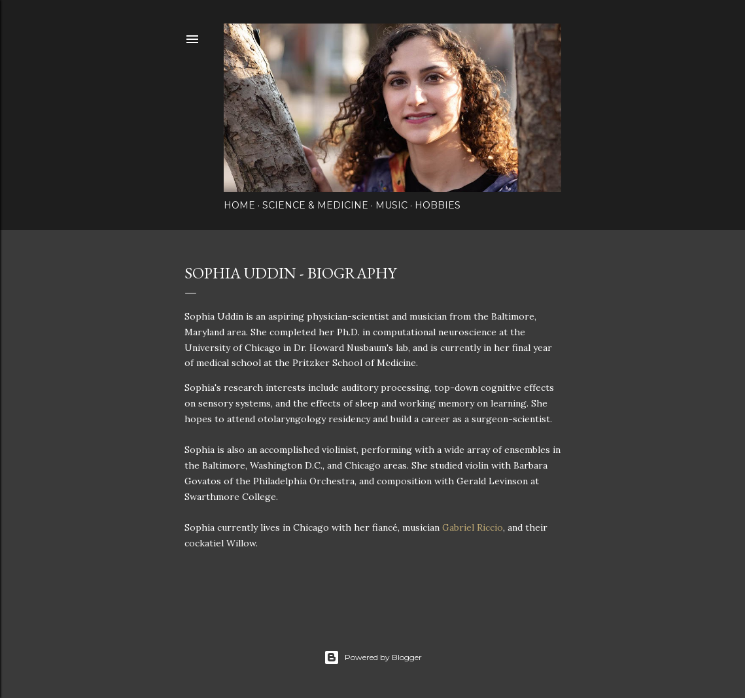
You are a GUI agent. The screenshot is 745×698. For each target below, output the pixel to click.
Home (239, 205)
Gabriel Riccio (472, 527)
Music (391, 205)
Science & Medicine (315, 205)
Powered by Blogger (373, 657)
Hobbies (437, 205)
